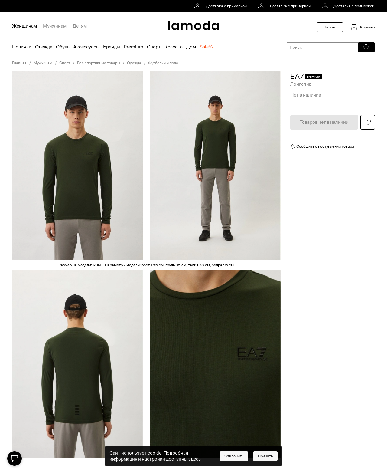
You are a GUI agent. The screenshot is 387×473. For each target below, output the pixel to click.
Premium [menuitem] (133, 47)
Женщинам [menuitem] (24, 26)
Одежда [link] (134, 63)
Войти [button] (330, 27)
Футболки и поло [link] (163, 63)
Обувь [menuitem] (63, 47)
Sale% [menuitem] (206, 47)
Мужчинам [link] (43, 63)
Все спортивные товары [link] (98, 63)
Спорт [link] (64, 63)
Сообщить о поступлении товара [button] (325, 146)
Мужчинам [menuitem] (55, 26)
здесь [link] (194, 463)
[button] (366, 47)
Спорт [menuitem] (154, 47)
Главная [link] (19, 63)
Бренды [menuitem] (111, 47)
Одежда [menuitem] (43, 47)
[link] (221, 6)
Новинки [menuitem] (21, 47)
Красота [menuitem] (173, 47)
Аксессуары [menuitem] (86, 47)
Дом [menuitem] (191, 47)
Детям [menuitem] (80, 26)
